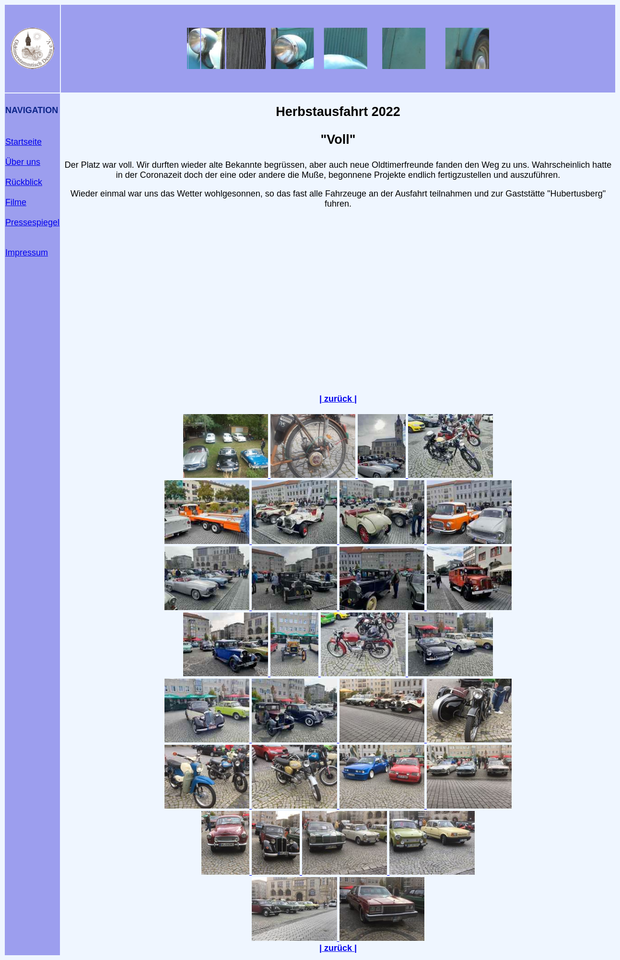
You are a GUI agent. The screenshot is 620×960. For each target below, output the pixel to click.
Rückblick (23, 182)
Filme (15, 202)
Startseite (23, 142)
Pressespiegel (32, 222)
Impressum (26, 252)
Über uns (22, 162)
